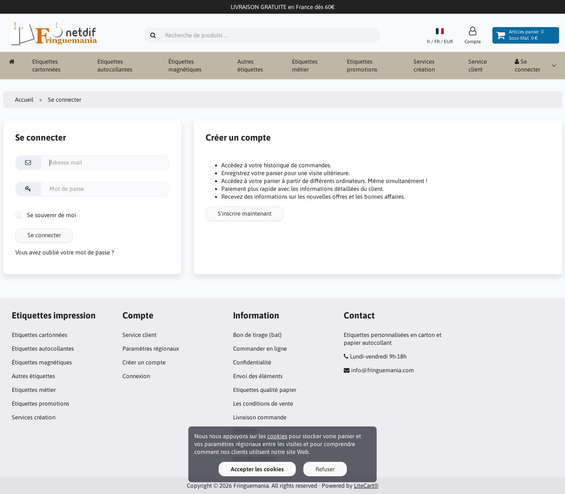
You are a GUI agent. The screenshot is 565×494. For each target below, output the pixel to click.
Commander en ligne (260, 348)
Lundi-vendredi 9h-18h (378, 356)
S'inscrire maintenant (245, 213)
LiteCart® (366, 485)
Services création (424, 65)
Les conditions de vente (263, 403)
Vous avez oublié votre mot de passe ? (64, 252)
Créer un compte (144, 362)
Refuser (325, 469)
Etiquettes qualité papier (264, 389)
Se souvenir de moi (45, 215)
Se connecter (527, 65)
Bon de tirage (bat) (257, 334)
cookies (277, 436)
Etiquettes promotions (362, 65)
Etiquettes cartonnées (46, 65)
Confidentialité (252, 362)
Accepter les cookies (257, 469)
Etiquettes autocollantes (114, 65)
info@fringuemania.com (382, 370)
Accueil (24, 99)
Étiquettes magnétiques (184, 65)
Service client (477, 65)
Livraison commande (259, 417)
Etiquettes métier (304, 65)
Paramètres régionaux (150, 348)
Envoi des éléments (257, 376)
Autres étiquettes (250, 65)
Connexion (136, 376)
